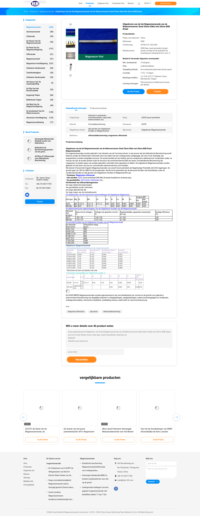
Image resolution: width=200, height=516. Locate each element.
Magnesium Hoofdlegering (39, 63)
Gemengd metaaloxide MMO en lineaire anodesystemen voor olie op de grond (95, 479)
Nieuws (26, 474)
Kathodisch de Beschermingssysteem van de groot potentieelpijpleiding (44, 150)
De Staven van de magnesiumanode (39, 42)
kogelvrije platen (39, 95)
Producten (27, 467)
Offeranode (39, 54)
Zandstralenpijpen (39, 72)
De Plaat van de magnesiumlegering (39, 49)
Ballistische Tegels (39, 99)
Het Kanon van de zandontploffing (39, 83)
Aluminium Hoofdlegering (39, 117)
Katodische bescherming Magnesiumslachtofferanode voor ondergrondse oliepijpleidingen (93, 467)
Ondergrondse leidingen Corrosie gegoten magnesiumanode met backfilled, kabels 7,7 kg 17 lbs (95, 491)
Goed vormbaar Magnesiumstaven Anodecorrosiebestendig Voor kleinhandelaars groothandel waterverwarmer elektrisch (60, 496)
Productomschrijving (98, 108)
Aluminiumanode (39, 31)
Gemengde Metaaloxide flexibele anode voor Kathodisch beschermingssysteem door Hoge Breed (44, 141)
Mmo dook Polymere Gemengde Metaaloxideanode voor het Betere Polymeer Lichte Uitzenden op (117, 432)
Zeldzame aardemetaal (39, 68)
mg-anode (93, 311)
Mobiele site (28, 481)
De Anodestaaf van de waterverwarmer (39, 112)
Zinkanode (39, 36)
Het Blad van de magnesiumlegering (39, 105)
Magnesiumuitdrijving (39, 122)
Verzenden (82, 359)
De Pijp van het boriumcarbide (39, 89)
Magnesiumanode (39, 27)
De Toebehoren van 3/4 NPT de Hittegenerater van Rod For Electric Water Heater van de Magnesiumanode (60, 472)
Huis (25, 463)
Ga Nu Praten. (165, 3)
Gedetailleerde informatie (76, 108)
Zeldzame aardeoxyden (39, 77)
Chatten (40, 202)
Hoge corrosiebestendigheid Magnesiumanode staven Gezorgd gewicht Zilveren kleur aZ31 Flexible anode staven (60, 484)
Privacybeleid (28, 485)
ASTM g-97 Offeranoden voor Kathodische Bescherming (44, 158)
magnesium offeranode (76, 311)
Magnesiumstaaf (39, 59)
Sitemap (26, 478)
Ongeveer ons (28, 470)
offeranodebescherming (111, 311)
